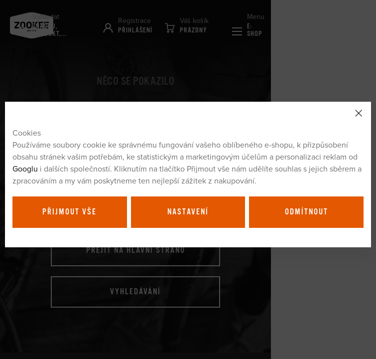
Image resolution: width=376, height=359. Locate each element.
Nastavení (188, 212)
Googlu (25, 168)
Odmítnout (306, 212)
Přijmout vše (69, 212)
